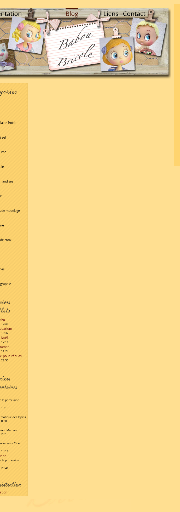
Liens (111, 13)
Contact (134, 13)
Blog (72, 13)
